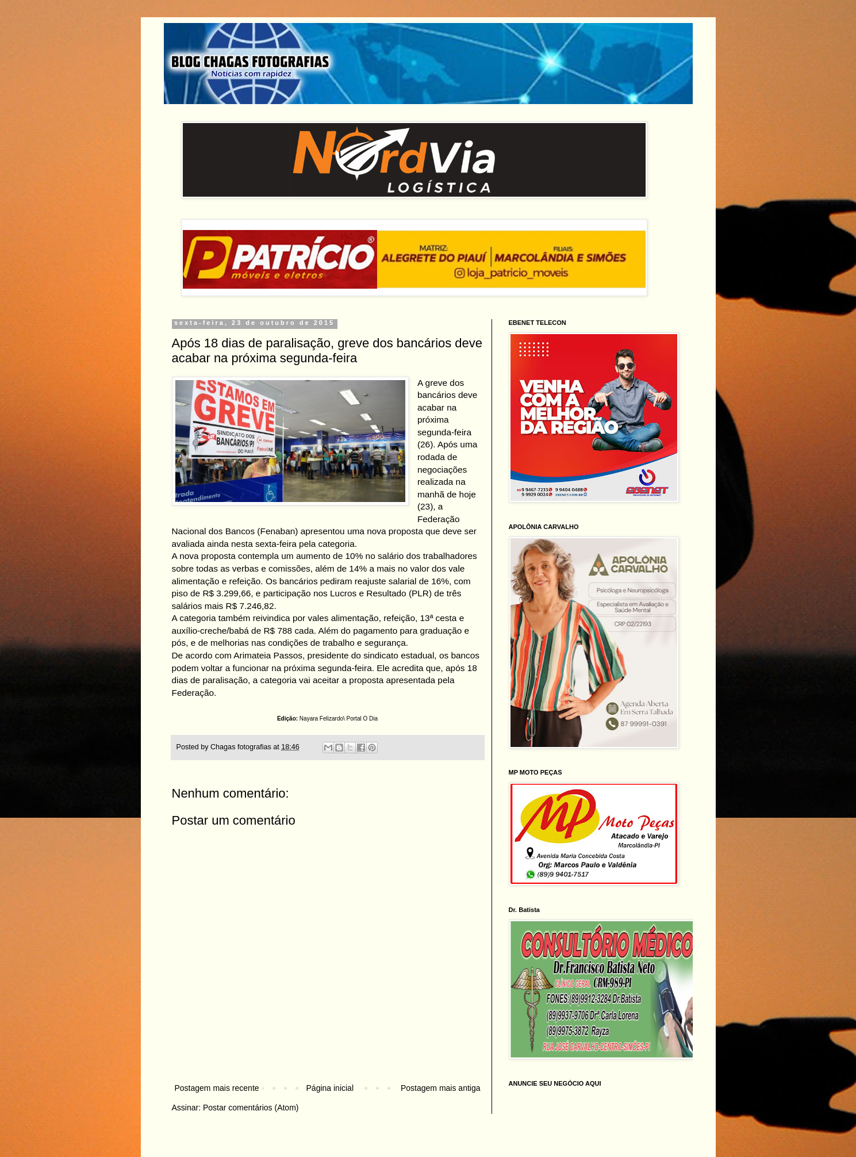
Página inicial (330, 1088)
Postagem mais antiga (441, 1088)
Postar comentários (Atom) (251, 1107)
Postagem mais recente (217, 1088)
